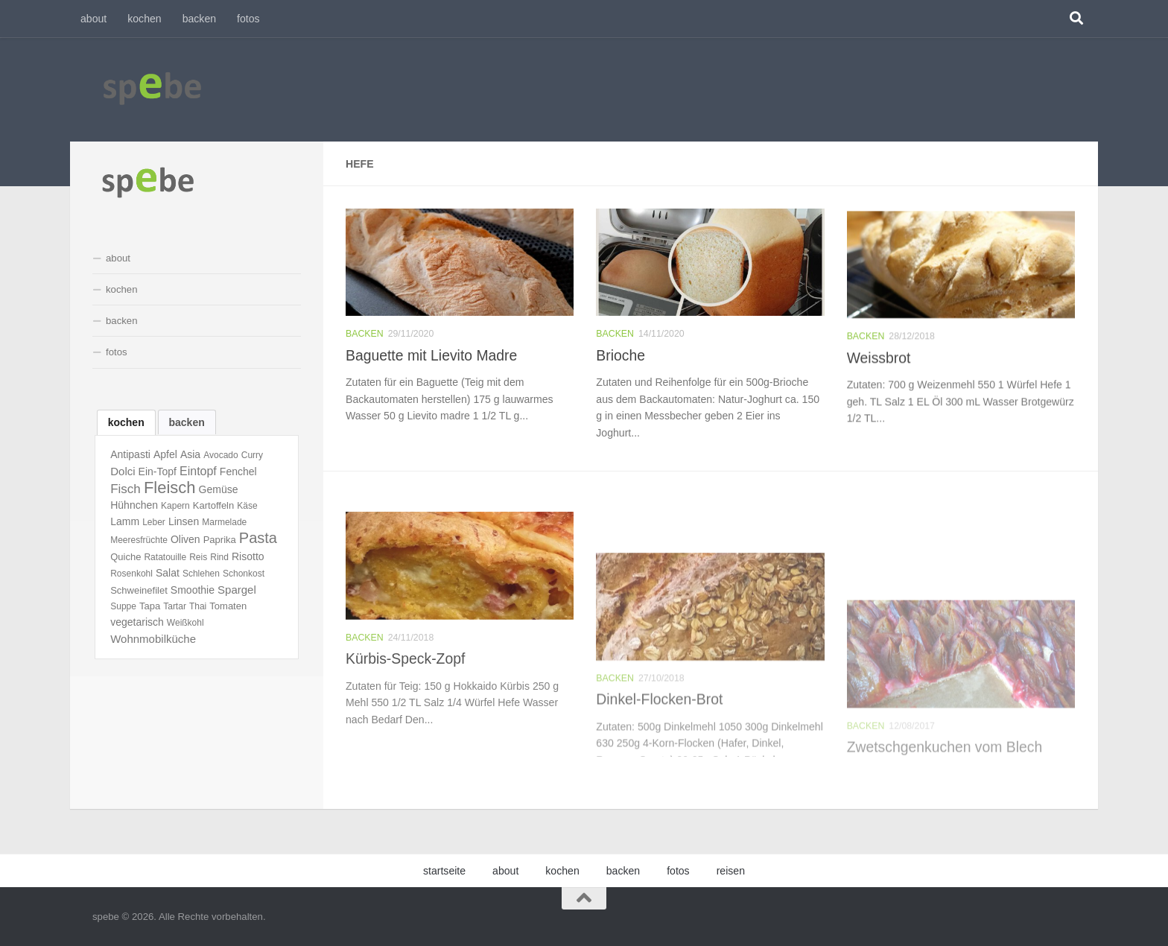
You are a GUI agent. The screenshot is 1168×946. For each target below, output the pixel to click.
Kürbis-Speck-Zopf (405, 731)
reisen (731, 871)
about (93, 19)
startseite (444, 871)
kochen (144, 19)
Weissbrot (879, 404)
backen (199, 19)
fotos (248, 19)
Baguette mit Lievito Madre (431, 357)
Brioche (620, 374)
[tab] (126, 422)
